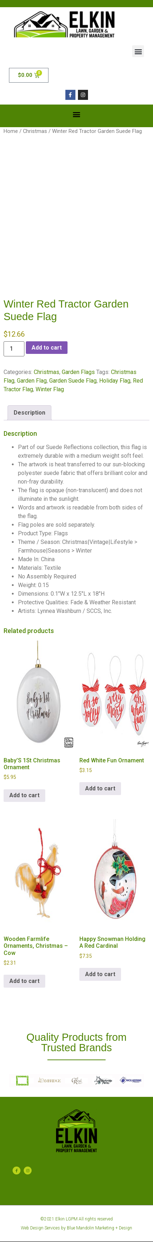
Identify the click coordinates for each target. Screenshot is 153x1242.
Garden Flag (32, 380)
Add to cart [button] (24, 795)
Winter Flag (50, 389)
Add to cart (47, 347)
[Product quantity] (14, 348)
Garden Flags (78, 372)
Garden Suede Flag (73, 380)
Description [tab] (29, 412)
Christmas (35, 131)
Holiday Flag (114, 380)
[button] (138, 51)
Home (11, 131)
